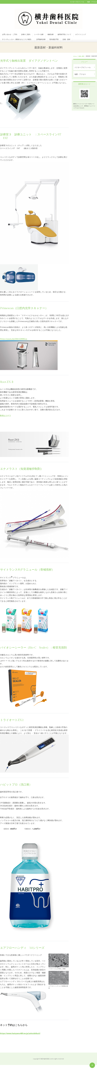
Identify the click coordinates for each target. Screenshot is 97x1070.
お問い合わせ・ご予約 (9, 34)
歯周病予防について (64, 34)
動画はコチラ (5, 415)
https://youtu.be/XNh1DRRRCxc (13, 339)
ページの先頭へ (92, 1065)
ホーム (75, 56)
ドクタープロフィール (77, 2)
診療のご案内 (25, 34)
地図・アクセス (92, 2)
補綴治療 (50, 34)
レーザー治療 (38, 34)
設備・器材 (66, 39)
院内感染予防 (54, 39)
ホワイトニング (80, 34)
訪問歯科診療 (40, 39)
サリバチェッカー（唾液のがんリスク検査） (17, 39)
